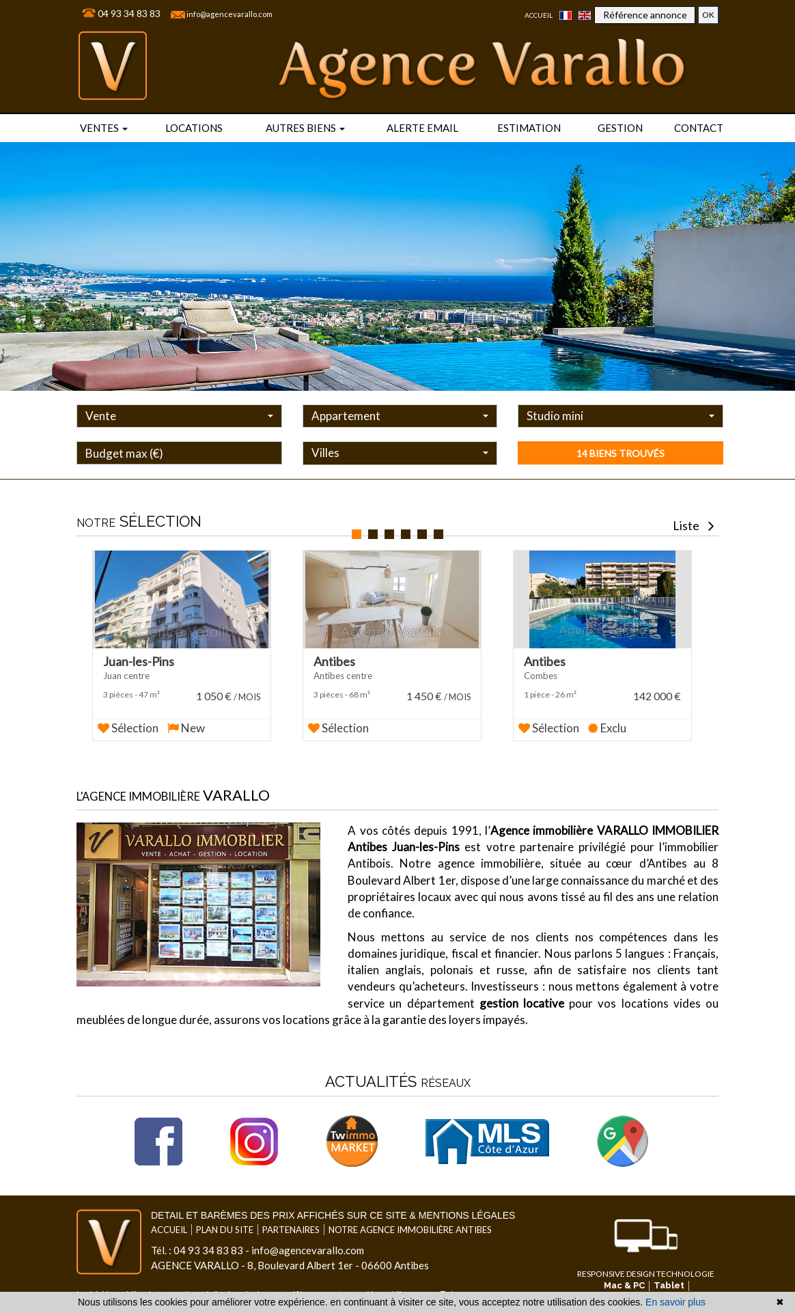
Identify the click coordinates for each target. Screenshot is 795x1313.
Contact (698, 128)
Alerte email (422, 128)
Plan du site (224, 1217)
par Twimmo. (449, 1282)
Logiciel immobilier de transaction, (139, 1282)
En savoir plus (675, 1302)
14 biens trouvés (620, 453)
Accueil (539, 15)
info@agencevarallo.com (229, 14)
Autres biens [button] (305, 128)
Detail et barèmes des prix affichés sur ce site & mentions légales (333, 1203)
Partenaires (291, 1217)
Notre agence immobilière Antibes (410, 1217)
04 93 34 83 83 (129, 13)
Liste (693, 525)
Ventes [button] (104, 128)
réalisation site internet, (245, 1282)
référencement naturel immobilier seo (357, 1282)
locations (194, 128)
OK (708, 15)
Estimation (529, 128)
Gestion (620, 128)
